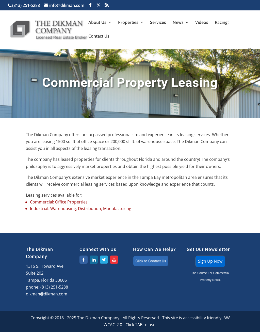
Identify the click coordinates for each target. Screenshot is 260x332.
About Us (97, 23)
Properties (128, 23)
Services (158, 23)
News (178, 23)
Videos (201, 23)
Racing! (222, 23)
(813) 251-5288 (54, 287)
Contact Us (98, 36)
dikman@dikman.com (46, 294)
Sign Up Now (210, 261)
